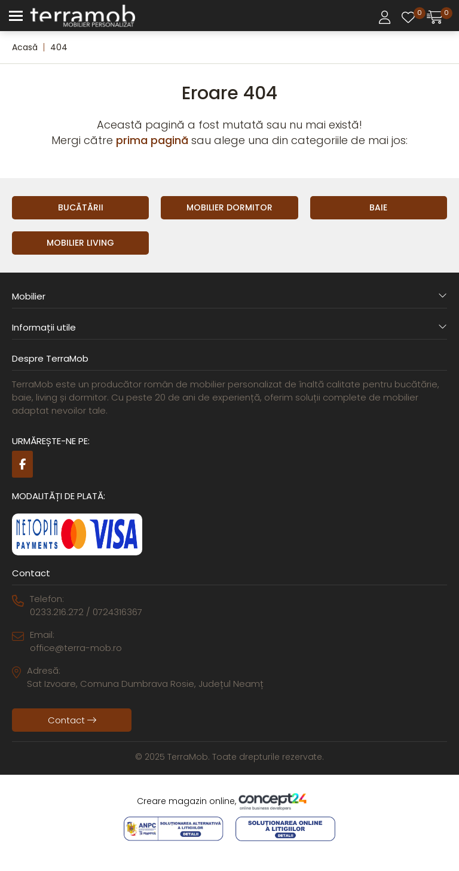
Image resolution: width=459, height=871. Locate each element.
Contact (72, 720)
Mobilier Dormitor (229, 207)
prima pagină (152, 140)
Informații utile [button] (229, 327)
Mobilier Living (80, 243)
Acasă (25, 47)
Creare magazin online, (229, 802)
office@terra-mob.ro (76, 647)
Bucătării (80, 207)
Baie (378, 207)
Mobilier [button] (229, 296)
